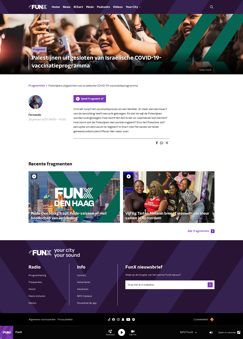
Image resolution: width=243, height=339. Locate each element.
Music (90, 7)
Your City (133, 7)
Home (56, 7)
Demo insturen (37, 296)
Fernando (35, 115)
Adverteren (83, 282)
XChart (78, 7)
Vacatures (82, 289)
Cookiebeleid (201, 319)
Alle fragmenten (201, 231)
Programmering (37, 275)
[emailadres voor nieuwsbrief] (169, 284)
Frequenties (35, 282)
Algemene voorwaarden (42, 319)
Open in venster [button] (229, 332)
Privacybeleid (64, 319)
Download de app (87, 303)
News (66, 7)
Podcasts (103, 7)
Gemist (32, 303)
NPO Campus (84, 296)
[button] (110, 332)
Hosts (32, 289)
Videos (118, 7)
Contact (81, 275)
